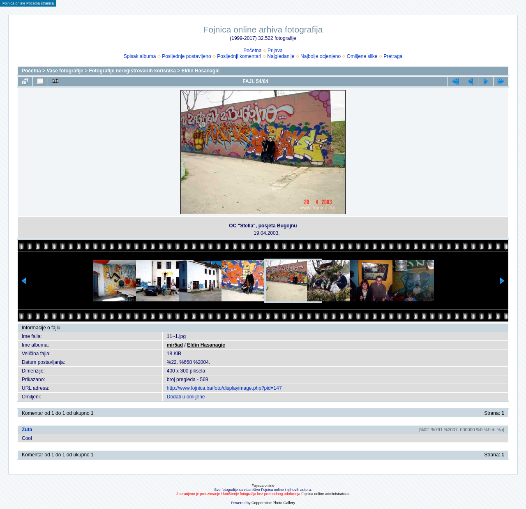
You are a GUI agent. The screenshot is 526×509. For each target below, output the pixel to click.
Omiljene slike (362, 56)
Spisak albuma (140, 56)
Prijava (275, 50)
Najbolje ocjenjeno (320, 56)
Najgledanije (280, 56)
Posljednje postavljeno (186, 56)
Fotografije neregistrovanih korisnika (132, 71)
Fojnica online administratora (324, 494)
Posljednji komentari (239, 56)
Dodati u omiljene (186, 397)
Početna (252, 50)
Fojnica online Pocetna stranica (28, 3)
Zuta (27, 430)
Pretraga (392, 56)
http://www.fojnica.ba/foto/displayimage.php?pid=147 (224, 388)
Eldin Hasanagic (201, 71)
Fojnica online (263, 486)
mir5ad (175, 345)
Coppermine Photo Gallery (273, 503)
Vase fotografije (64, 71)
